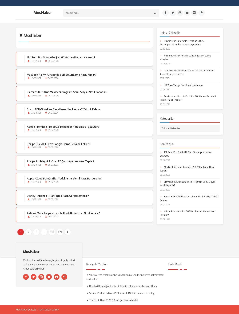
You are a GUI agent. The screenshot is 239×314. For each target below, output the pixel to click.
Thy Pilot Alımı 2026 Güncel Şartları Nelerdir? (113, 300)
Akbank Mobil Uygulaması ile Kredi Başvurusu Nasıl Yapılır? (63, 213)
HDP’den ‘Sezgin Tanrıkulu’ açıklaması (181, 85)
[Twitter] (173, 13)
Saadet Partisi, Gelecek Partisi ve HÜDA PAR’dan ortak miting (122, 293)
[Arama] (155, 12)
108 (52, 232)
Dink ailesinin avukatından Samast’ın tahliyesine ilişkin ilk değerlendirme (187, 72)
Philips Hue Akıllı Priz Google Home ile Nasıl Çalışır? (58, 144)
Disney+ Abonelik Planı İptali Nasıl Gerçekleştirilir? (58, 196)
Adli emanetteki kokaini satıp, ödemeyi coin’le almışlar (185, 57)
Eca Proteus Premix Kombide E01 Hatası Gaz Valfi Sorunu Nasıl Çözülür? (188, 98)
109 (60, 232)
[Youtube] (187, 13)
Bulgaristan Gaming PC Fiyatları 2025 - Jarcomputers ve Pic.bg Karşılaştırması (182, 42)
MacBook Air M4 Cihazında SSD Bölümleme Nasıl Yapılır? (61, 74)
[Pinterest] (201, 13)
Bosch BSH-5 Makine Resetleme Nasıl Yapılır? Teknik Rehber (64, 109)
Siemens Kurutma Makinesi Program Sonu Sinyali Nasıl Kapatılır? (67, 92)
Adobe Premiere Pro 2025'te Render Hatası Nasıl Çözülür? (63, 126)
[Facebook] (165, 13)
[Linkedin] (194, 13)
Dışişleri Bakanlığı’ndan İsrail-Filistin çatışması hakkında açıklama (123, 286)
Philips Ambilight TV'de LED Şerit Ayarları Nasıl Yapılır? (60, 161)
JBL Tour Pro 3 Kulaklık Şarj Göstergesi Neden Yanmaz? (61, 57)
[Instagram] (180, 13)
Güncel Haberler (171, 128)
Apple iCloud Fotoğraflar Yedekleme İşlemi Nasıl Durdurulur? (65, 178)
